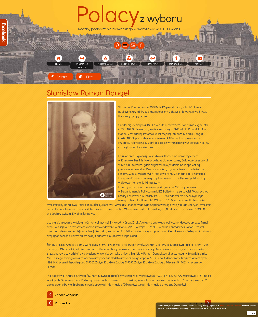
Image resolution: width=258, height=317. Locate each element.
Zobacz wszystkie (63, 294)
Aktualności (105, 63)
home (58, 63)
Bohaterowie (129, 63)
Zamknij (251, 313)
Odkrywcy (152, 63)
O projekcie (176, 63)
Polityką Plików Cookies (230, 306)
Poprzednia (59, 303)
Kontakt (200, 63)
